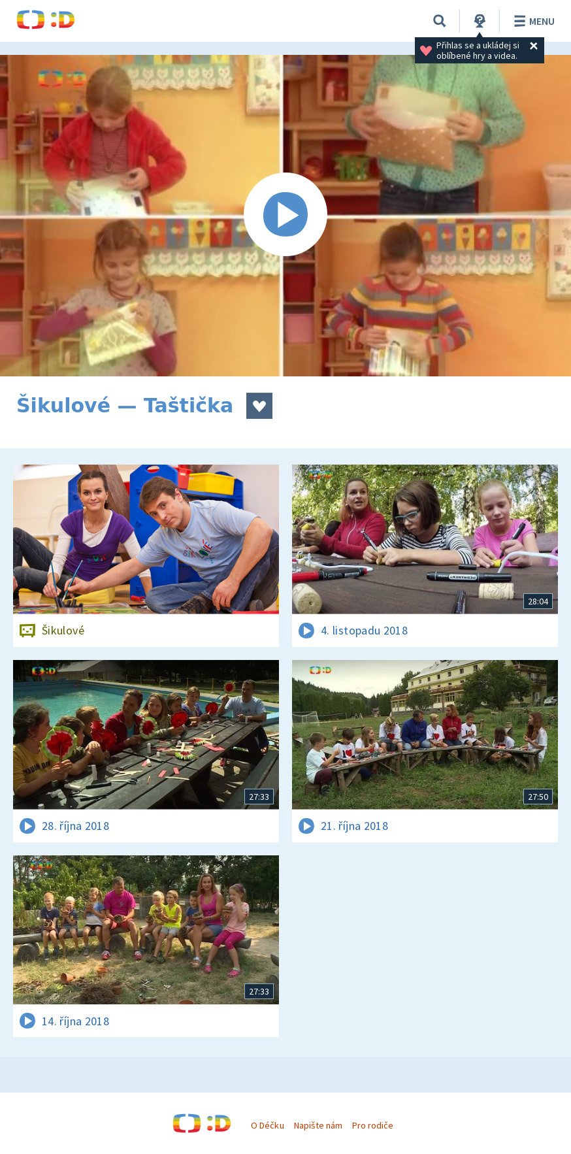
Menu (532, 21)
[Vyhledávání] (439, 21)
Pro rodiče (372, 1125)
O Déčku (267, 1125)
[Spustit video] (285, 215)
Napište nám (318, 1125)
